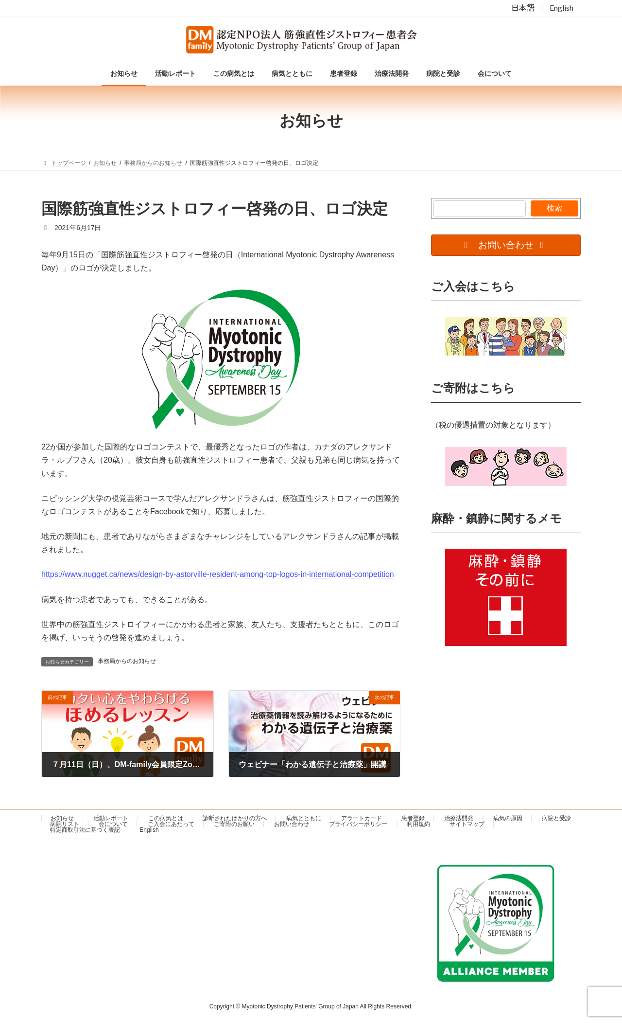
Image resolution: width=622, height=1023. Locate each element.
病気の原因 (507, 818)
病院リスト (64, 824)
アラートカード (361, 818)
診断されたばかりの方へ (235, 818)
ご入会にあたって (171, 824)
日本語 (523, 8)
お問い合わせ (291, 824)
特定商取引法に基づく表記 (85, 829)
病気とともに (303, 818)
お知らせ (62, 818)
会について (113, 824)
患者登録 (413, 818)
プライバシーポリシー (358, 824)
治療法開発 (458, 818)
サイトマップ (466, 824)
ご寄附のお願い (234, 824)
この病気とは (165, 818)
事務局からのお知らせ (127, 661)
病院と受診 (556, 818)
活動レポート (110, 818)
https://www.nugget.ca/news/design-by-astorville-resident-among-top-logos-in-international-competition (217, 574)
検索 (554, 208)
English (561, 8)
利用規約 (418, 824)
